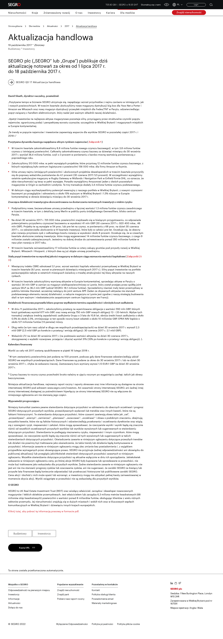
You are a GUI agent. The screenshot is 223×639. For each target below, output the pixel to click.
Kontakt (96, 590)
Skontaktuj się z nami (151, 5)
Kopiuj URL (24, 547)
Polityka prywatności (102, 624)
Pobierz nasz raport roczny (70, 598)
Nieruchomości (17, 12)
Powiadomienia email (102, 598)
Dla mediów (127, 12)
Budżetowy (20, 533)
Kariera (110, 12)
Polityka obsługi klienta (103, 594)
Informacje (13, 598)
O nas (78, 12)
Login (196, 5)
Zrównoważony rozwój (57, 12)
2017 (67, 26)
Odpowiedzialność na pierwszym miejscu (29, 590)
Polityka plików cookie (128, 624)
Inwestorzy (94, 12)
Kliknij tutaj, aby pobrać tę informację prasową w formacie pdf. (43, 511)
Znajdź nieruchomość (189, 12)
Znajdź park (63, 594)
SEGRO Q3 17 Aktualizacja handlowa (38, 82)
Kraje (35, 12)
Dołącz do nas (15, 607)
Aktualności (52, 26)
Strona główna (15, 26)
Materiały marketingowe (104, 603)
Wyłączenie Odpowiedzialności (72, 624)
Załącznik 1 (95, 141)
